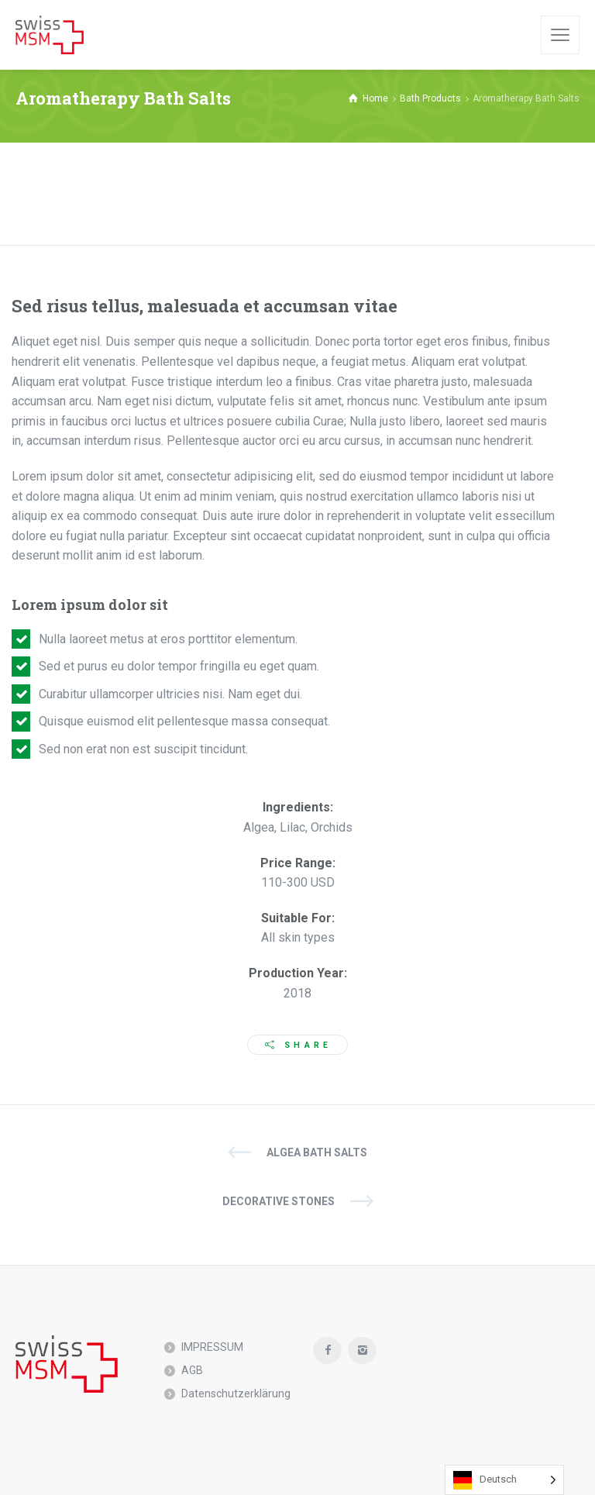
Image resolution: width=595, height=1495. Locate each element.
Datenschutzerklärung (236, 1393)
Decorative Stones (278, 1201)
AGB (192, 1370)
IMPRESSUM (212, 1347)
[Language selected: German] (504, 1480)
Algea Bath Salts (317, 1152)
